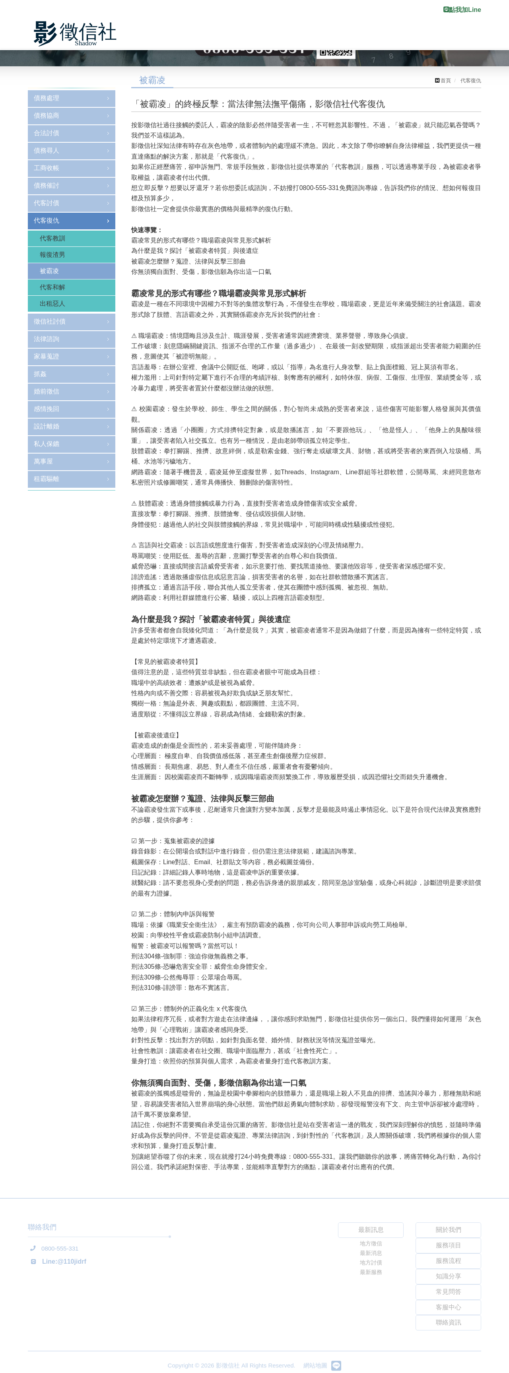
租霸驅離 (46, 478)
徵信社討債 (50, 321)
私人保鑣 (46, 443)
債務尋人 (46, 150)
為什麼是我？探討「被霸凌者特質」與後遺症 (194, 250)
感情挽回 (46, 408)
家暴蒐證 (46, 356)
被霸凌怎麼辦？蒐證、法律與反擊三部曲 (188, 261)
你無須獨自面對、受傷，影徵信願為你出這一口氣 (201, 271)
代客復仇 (46, 220)
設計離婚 (46, 426)
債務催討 (46, 185)
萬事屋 (43, 461)
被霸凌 (49, 271)
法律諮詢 (46, 338)
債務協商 (46, 115)
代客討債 (46, 203)
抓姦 (40, 373)
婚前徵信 (46, 391)
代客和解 (52, 287)
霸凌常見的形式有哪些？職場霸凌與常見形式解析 (201, 240)
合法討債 (46, 133)
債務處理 (46, 98)
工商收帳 (46, 168)
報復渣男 (52, 254)
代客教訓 (52, 238)
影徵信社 (77, 34)
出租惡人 (52, 303)
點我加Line (462, 9)
